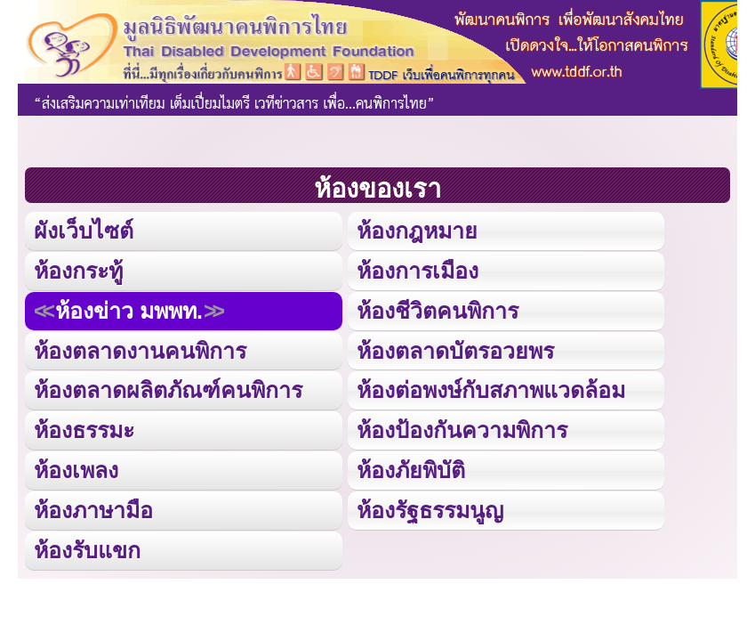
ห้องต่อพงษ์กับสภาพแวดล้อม (491, 389)
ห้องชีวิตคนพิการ (437, 310)
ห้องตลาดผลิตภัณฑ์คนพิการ (168, 389)
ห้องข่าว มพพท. (129, 310)
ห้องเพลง (76, 470)
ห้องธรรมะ (84, 430)
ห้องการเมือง (417, 270)
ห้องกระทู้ (78, 270)
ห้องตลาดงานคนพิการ (140, 350)
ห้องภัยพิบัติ (411, 470)
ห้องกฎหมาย (417, 230)
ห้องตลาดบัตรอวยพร (455, 350)
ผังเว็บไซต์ (83, 230)
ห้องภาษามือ (93, 510)
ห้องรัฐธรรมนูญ (430, 510)
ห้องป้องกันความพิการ (462, 430)
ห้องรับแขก (87, 550)
